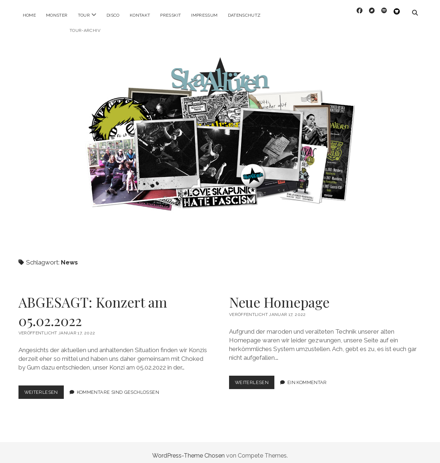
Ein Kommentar (307, 376)
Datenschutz (244, 15)
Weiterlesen (44, 388)
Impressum (204, 15)
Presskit (170, 15)
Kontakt (140, 15)
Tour (84, 15)
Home (29, 15)
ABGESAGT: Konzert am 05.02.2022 (92, 305)
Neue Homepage (279, 296)
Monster (57, 15)
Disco (113, 15)
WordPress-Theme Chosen (188, 449)
